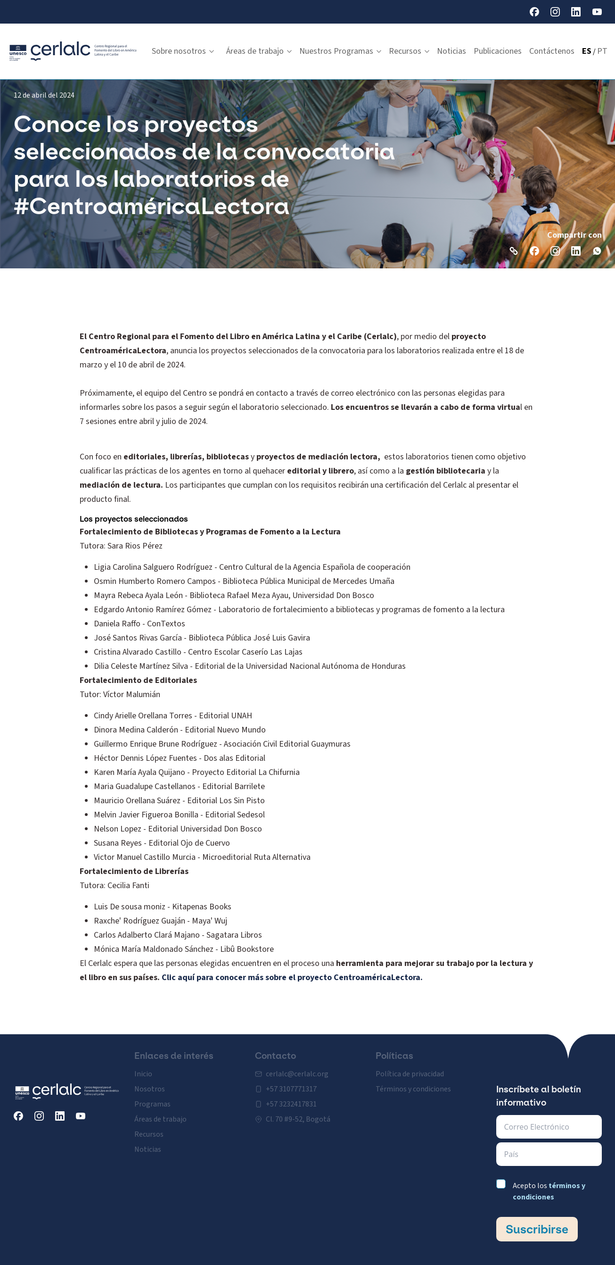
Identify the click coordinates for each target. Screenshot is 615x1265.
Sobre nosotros (183, 51)
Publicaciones (498, 51)
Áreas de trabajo (259, 51)
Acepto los (549, 1191)
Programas (152, 1098)
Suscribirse (537, 1229)
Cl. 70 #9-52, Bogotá (298, 1113)
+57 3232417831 (291, 1098)
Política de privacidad (410, 1068)
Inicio (143, 1068)
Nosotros (149, 1083)
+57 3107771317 (291, 1083)
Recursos (409, 51)
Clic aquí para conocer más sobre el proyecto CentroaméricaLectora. (292, 977)
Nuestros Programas (340, 51)
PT (602, 51)
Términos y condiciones (413, 1083)
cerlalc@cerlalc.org (297, 1068)
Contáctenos (551, 51)
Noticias (451, 51)
